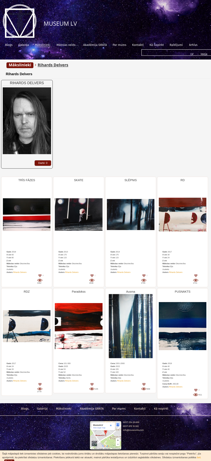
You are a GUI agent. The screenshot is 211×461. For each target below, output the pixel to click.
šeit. (199, 457)
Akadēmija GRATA (95, 45)
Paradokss (79, 291)
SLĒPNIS (131, 180)
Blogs (9, 45)
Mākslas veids (66, 45)
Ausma (130, 291)
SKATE (78, 180)
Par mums (119, 45)
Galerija (23, 45)
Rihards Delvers (19, 74)
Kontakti (138, 45)
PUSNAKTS (182, 291)
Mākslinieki (42, 45)
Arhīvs (193, 45)
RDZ (27, 291)
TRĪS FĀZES (26, 180)
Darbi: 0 (42, 163)
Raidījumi (176, 45)
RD (183, 180)
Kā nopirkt (157, 45)
